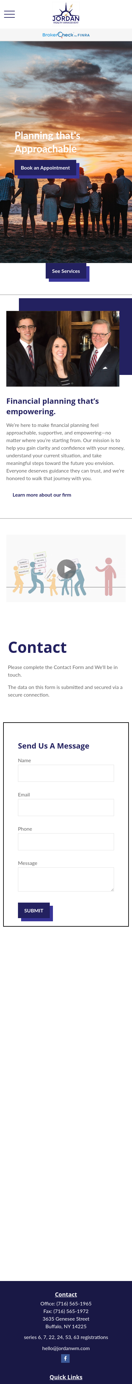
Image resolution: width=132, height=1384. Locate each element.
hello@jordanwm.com (66, 1348)
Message (27, 863)
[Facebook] (65, 1358)
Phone (25, 829)
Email (24, 794)
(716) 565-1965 (73, 1303)
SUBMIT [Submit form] (33, 910)
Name (24, 760)
